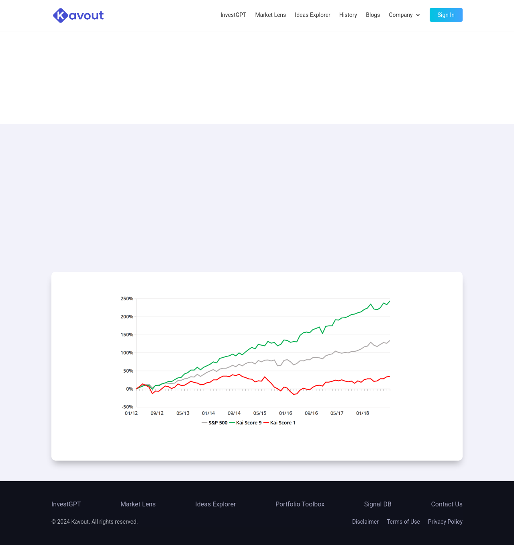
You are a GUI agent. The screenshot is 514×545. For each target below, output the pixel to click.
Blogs (373, 15)
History (348, 15)
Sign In (446, 15)
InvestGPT (233, 15)
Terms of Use (403, 521)
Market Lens (270, 15)
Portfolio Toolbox (299, 504)
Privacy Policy (445, 521)
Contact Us (447, 504)
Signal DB (378, 504)
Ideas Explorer (312, 15)
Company (400, 15)
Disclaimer (365, 521)
